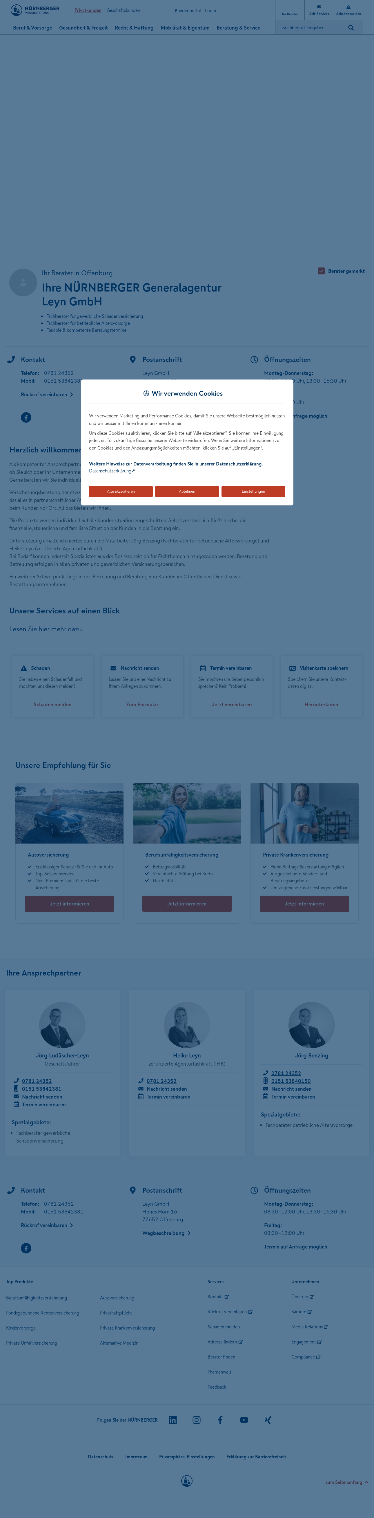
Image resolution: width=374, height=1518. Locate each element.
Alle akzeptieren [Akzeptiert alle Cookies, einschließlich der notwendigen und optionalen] (121, 491)
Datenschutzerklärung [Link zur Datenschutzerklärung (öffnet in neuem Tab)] (110, 471)
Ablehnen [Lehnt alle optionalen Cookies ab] (187, 491)
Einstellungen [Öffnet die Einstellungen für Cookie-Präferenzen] (253, 491)
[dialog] (187, 442)
